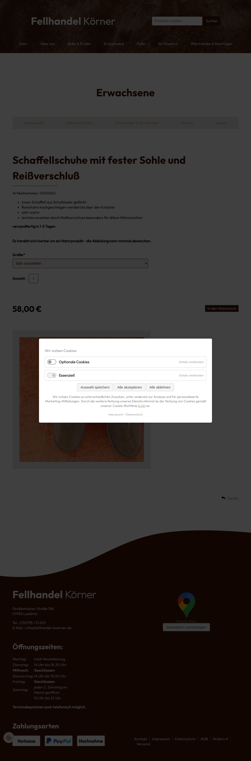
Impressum (115, 414)
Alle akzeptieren (129, 387)
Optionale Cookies (74, 362)
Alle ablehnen (159, 387)
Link (142, 405)
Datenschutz (134, 414)
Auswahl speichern (95, 387)
